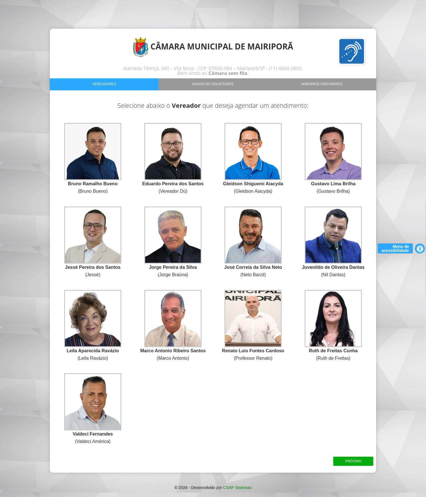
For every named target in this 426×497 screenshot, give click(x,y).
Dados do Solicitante (213, 84)
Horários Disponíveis (321, 84)
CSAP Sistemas (237, 487)
